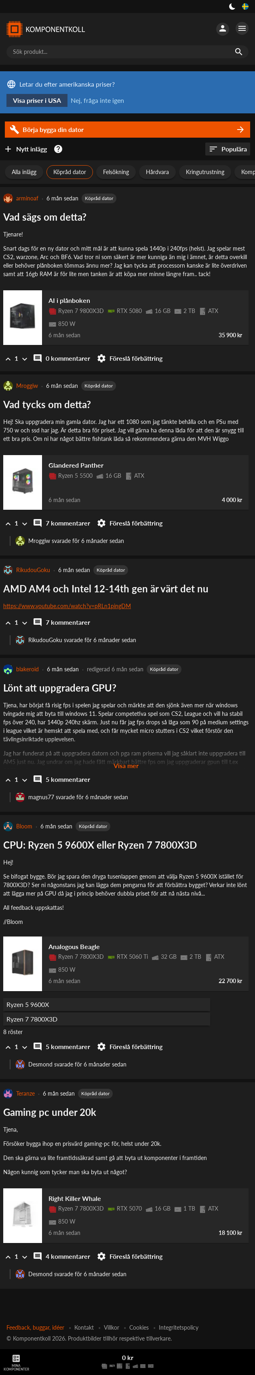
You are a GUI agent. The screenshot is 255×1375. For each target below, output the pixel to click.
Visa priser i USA (37, 100)
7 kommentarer (61, 523)
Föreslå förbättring (129, 358)
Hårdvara (157, 171)
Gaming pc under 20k (49, 1112)
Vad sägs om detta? (44, 217)
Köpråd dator (69, 171)
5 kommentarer (61, 779)
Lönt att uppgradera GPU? (59, 688)
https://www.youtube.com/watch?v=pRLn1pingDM (67, 605)
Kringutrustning (205, 171)
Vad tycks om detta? (47, 404)
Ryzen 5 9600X (27, 1004)
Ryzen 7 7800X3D (31, 1019)
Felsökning (116, 171)
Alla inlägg (24, 171)
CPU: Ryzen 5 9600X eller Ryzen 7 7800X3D (100, 845)
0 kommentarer (61, 358)
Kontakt (84, 1327)
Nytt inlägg (25, 149)
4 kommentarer (61, 1256)
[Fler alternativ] (242, 28)
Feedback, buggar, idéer (35, 1327)
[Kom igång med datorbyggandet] (60, 149)
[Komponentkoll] (45, 29)
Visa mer (126, 765)
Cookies (139, 1327)
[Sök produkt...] (127, 51)
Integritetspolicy (178, 1327)
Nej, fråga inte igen (97, 100)
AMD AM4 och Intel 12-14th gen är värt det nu (106, 588)
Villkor (111, 1327)
